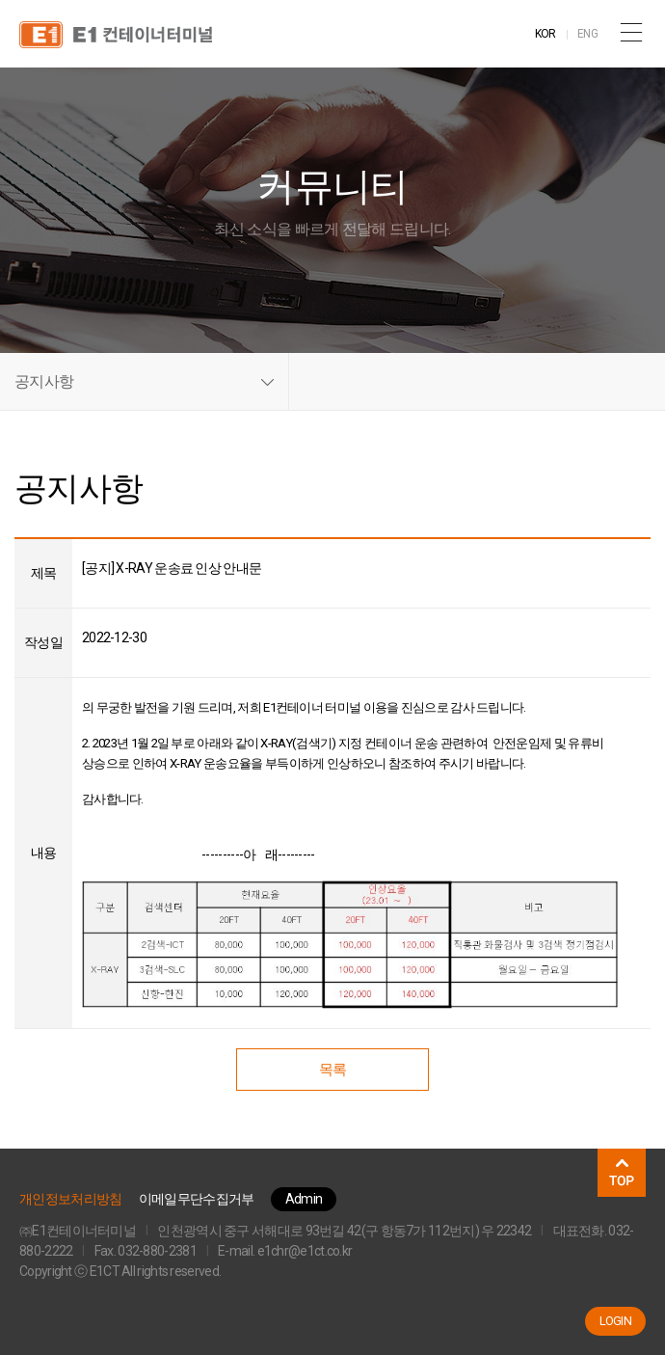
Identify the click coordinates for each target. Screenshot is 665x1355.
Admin (304, 1198)
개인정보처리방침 (70, 1198)
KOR (545, 34)
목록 (333, 1069)
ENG (587, 34)
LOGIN (615, 1321)
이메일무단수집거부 (196, 1198)
